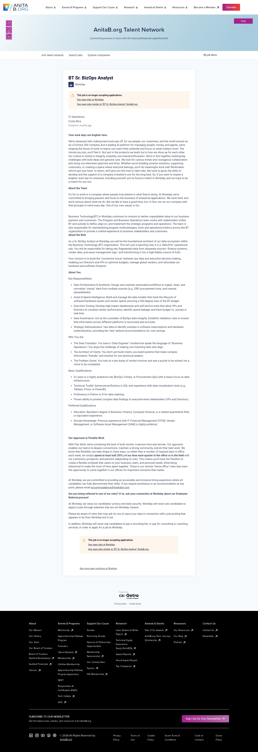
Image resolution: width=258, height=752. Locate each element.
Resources (180, 7)
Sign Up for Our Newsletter (205, 718)
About (51, 7)
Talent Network (67, 652)
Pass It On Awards (156, 630)
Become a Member (206, 7)
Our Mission (35, 630)
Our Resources (184, 630)
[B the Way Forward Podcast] (55, 735)
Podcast (180, 642)
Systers (93, 668)
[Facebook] (9, 30)
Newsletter (210, 636)
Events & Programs (74, 7)
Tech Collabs (66, 696)
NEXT (61, 680)
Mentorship (66, 630)
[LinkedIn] (9, 36)
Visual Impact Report (126, 660)
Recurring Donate (96, 636)
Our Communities (96, 662)
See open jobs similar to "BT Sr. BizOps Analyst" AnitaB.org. (107, 104)
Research (131, 7)
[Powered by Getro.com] (129, 595)
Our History (35, 636)
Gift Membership (97, 674)
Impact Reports (125, 654)
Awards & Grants (155, 7)
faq (243, 21)
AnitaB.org (66, 739)
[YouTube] (43, 735)
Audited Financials (40, 664)
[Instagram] (9, 23)
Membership (66, 658)
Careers (35, 670)
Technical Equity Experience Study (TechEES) (126, 644)
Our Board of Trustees (40, 648)
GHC (62, 702)
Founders (63, 646)
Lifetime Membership (69, 664)
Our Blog (180, 636)
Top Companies (126, 666)
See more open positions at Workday (98, 568)
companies (99, 55)
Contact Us (210, 630)
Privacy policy (120, 604)
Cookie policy (135, 604)
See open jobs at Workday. (90, 99)
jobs (75, 55)
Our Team (34, 642)
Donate (90, 630)
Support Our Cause (105, 7)
